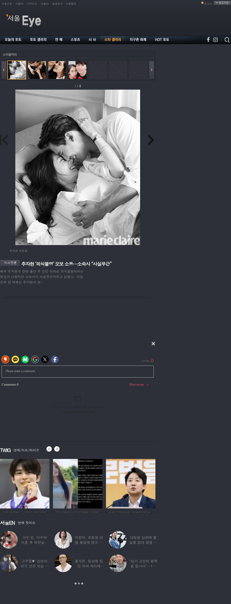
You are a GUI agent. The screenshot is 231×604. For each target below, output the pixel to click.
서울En (45, 3)
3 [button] (82, 583)
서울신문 (7, 3)
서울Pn (19, 3)
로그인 (208, 3)
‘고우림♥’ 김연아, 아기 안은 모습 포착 (34, 565)
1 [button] (76, 583)
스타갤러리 (10, 54)
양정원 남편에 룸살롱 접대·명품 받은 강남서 (143, 542)
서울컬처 (71, 3)
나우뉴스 (32, 3)
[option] (24, 483)
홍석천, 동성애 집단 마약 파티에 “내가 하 (89, 565)
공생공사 (57, 3)
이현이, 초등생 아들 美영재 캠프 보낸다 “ (89, 542)
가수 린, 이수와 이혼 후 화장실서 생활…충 (34, 542)
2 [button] (79, 583)
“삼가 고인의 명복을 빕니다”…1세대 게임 (143, 565)
